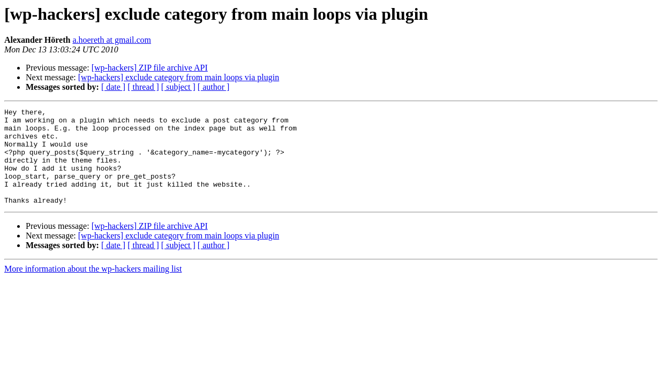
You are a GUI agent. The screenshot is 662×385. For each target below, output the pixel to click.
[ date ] (113, 86)
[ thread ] (143, 86)
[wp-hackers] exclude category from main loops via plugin (178, 77)
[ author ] (214, 86)
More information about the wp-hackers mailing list (93, 287)
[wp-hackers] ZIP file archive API (150, 67)
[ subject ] (178, 86)
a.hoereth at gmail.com (111, 39)
